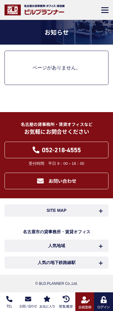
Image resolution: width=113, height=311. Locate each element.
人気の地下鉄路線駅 (57, 262)
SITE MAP (56, 210)
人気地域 (56, 245)
